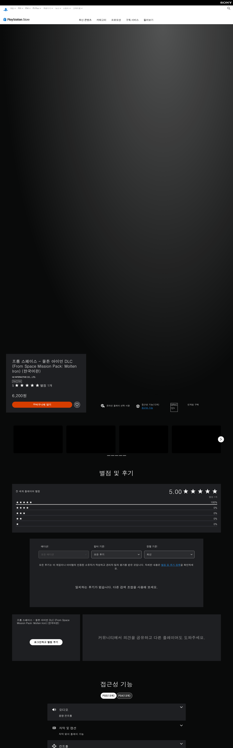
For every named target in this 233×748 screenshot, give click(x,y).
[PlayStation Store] (17, 16)
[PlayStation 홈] (5, 8)
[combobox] (63, 551)
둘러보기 (148, 16)
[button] (147, 405)
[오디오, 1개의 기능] (116, 709)
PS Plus (36, 8)
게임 (12, 8)
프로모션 (116, 16)
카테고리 (101, 16)
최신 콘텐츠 (85, 16)
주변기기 (47, 8)
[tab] (108, 693)
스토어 (66, 8)
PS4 (27, 8)
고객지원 (76, 8)
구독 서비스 (132, 16)
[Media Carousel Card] (38, 436)
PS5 (19, 8)
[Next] (221, 436)
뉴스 (57, 8)
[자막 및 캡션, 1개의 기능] (116, 727)
